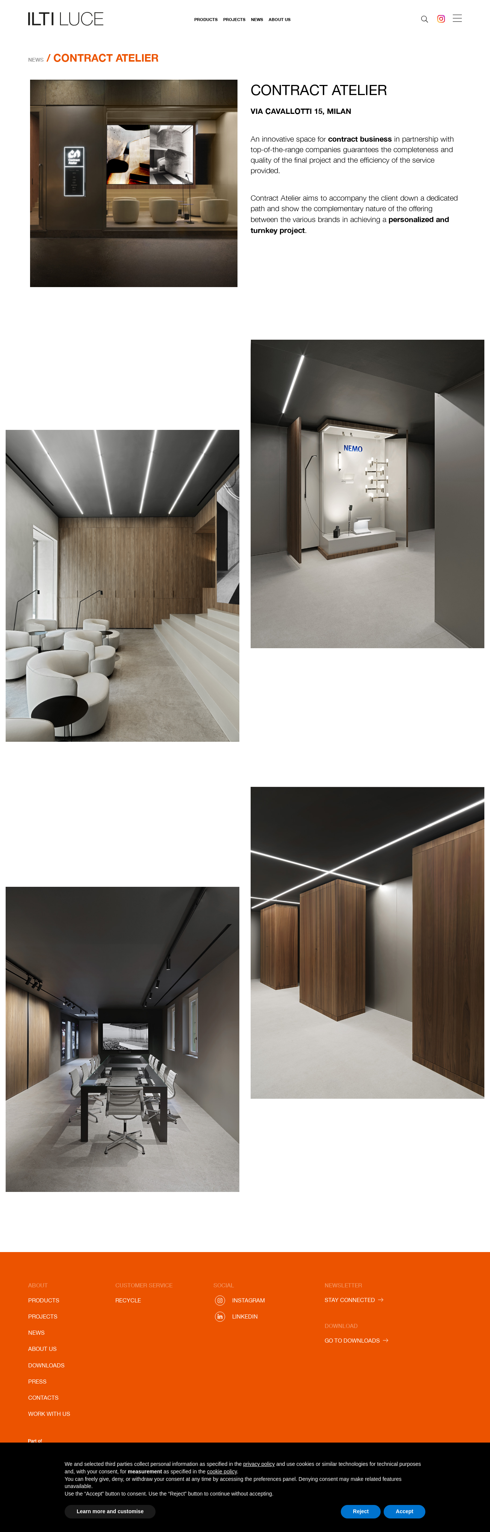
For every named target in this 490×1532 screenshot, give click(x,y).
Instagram (248, 1300)
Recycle (128, 1300)
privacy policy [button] (259, 1464)
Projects (234, 19)
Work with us (49, 1414)
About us (279, 19)
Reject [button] (361, 1511)
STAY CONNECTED (350, 1300)
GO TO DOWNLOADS (352, 1340)
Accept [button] (404, 1511)
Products (206, 19)
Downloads (46, 1365)
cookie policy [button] (222, 1471)
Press (37, 1381)
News (257, 19)
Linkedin (245, 1316)
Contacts (43, 1397)
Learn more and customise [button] (110, 1511)
